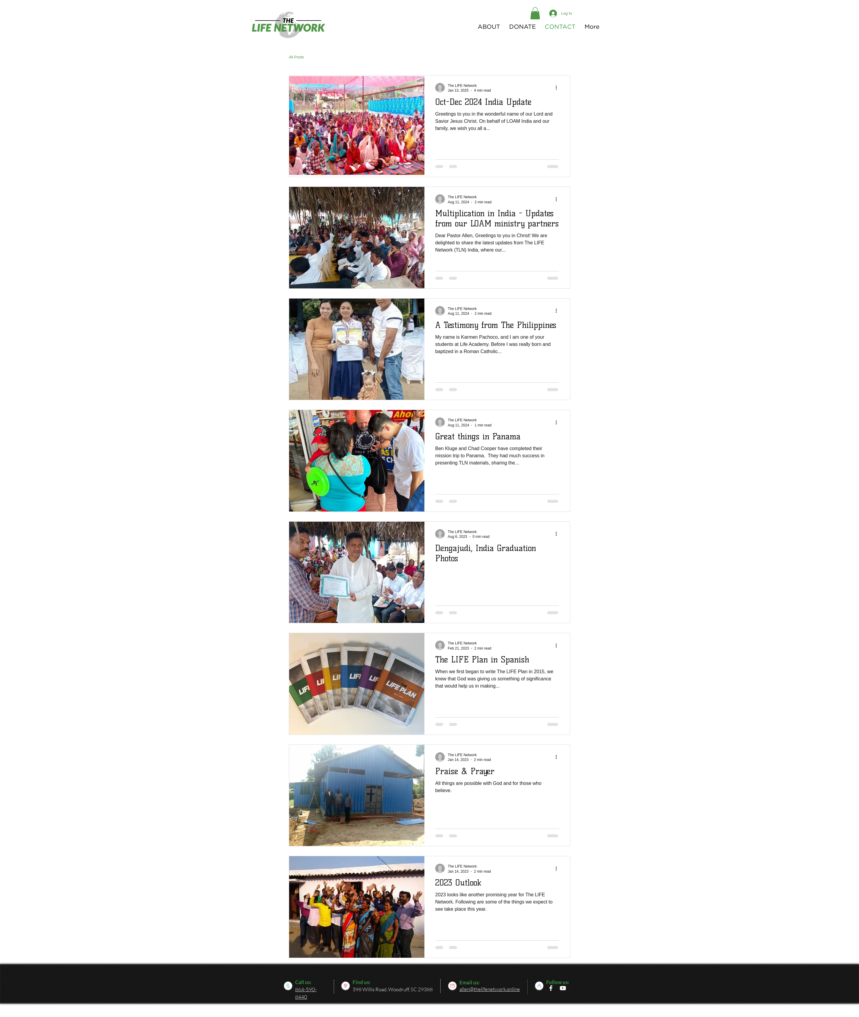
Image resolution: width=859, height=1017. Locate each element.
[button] (535, 13)
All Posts (296, 57)
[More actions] (558, 87)
